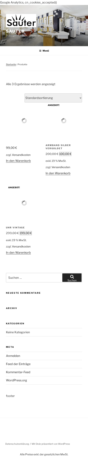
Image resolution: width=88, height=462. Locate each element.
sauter (15, 31)
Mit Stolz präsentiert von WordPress (51, 443)
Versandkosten (21, 154)
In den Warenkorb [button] (18, 160)
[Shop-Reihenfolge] (53, 97)
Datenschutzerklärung (17, 443)
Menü (44, 50)
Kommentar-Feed (18, 372)
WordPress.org (16, 380)
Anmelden (13, 356)
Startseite (11, 64)
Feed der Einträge (18, 364)
